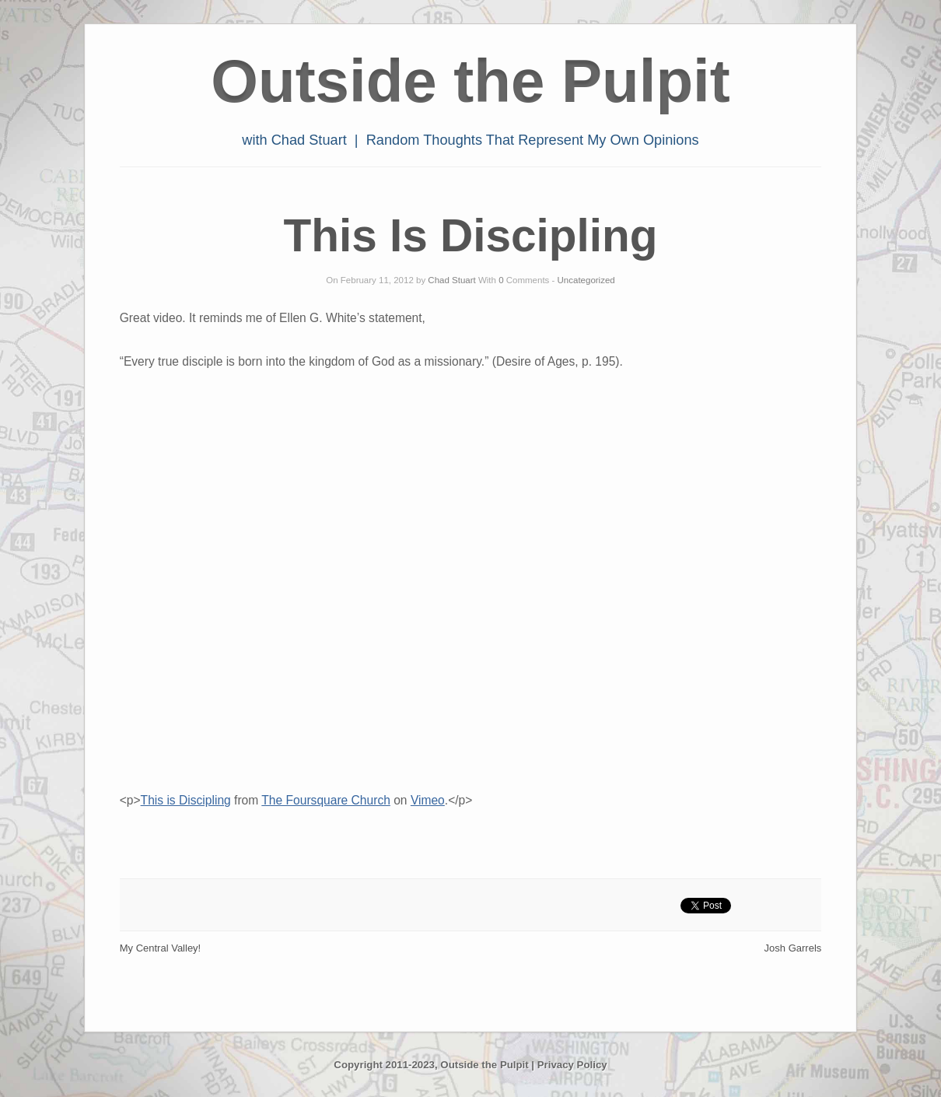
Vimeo (428, 800)
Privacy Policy (572, 1065)
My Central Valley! (160, 948)
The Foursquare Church (325, 800)
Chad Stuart (451, 280)
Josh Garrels (793, 948)
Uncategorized (586, 280)
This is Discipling (186, 800)
